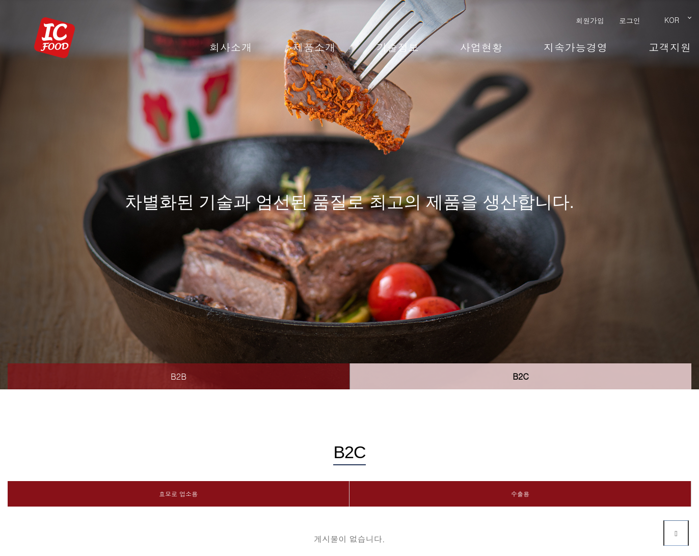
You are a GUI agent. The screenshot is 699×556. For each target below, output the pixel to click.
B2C (521, 376)
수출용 (520, 493)
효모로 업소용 (178, 493)
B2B (178, 376)
